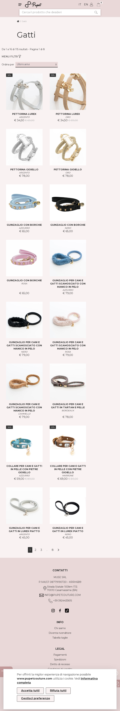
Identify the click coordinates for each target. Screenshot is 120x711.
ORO (67, 117)
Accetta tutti (30, 690)
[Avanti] (58, 550)
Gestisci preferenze (35, 698)
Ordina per (8, 64)
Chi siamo (60, 628)
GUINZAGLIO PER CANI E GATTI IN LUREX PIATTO (24, 529)
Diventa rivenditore (60, 632)
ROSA (24, 283)
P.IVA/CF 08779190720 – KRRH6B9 (60, 581)
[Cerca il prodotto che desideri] (55, 12)
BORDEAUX (68, 410)
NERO (68, 228)
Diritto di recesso (60, 664)
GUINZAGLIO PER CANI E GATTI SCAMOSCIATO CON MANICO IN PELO (68, 283)
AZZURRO (24, 228)
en (86, 4)
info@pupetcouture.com (62, 595)
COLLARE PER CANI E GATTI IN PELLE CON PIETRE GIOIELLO (24, 469)
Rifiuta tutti (58, 690)
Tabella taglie (60, 637)
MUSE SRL (60, 577)
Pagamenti (60, 654)
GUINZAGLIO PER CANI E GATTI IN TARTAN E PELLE (68, 406)
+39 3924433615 (62, 600)
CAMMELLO (24, 413)
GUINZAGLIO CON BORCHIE (24, 224)
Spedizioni (60, 659)
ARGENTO (24, 117)
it (80, 4)
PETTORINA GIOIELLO (24, 169)
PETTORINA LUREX (24, 113)
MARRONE (67, 475)
